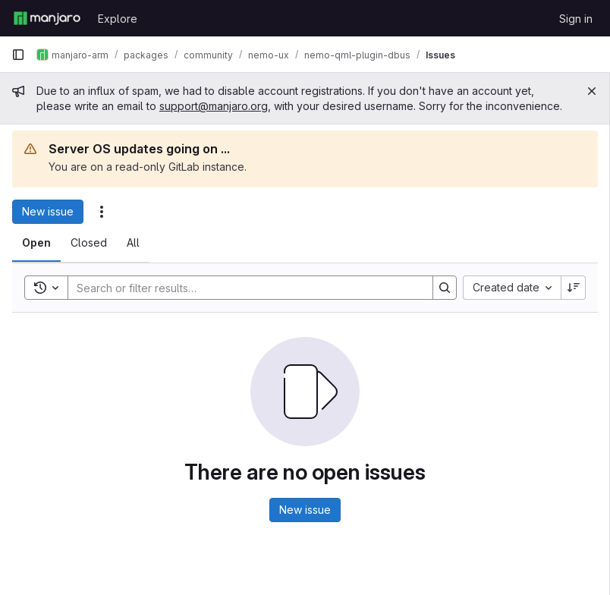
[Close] (592, 91)
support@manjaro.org (213, 105)
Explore (117, 18)
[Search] (243, 288)
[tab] (36, 243)
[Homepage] (47, 18)
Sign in (576, 18)
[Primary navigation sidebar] (18, 54)
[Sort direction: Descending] (573, 287)
